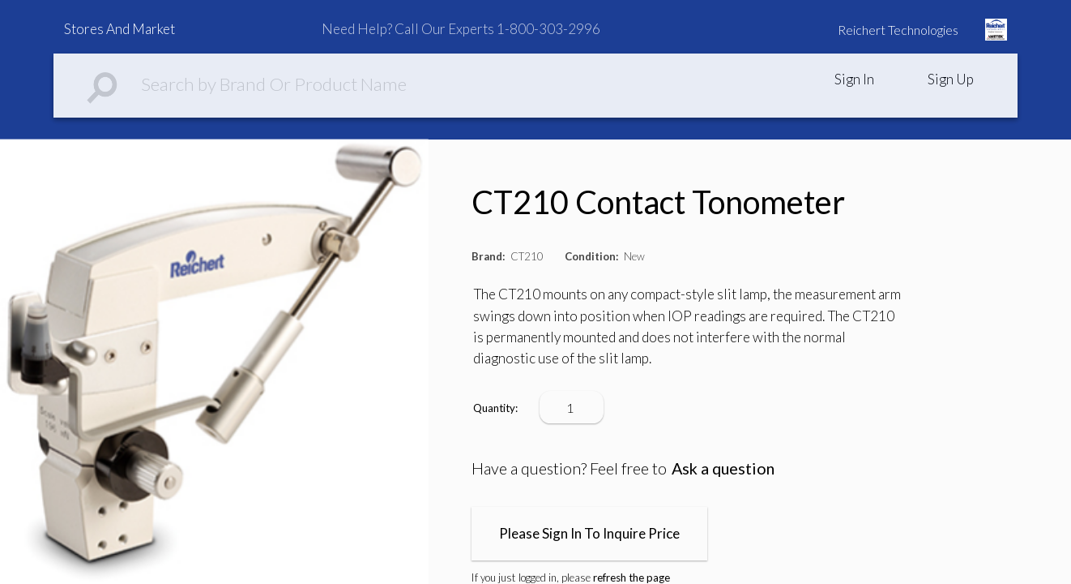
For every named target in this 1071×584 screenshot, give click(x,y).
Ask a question (723, 468)
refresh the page (631, 577)
